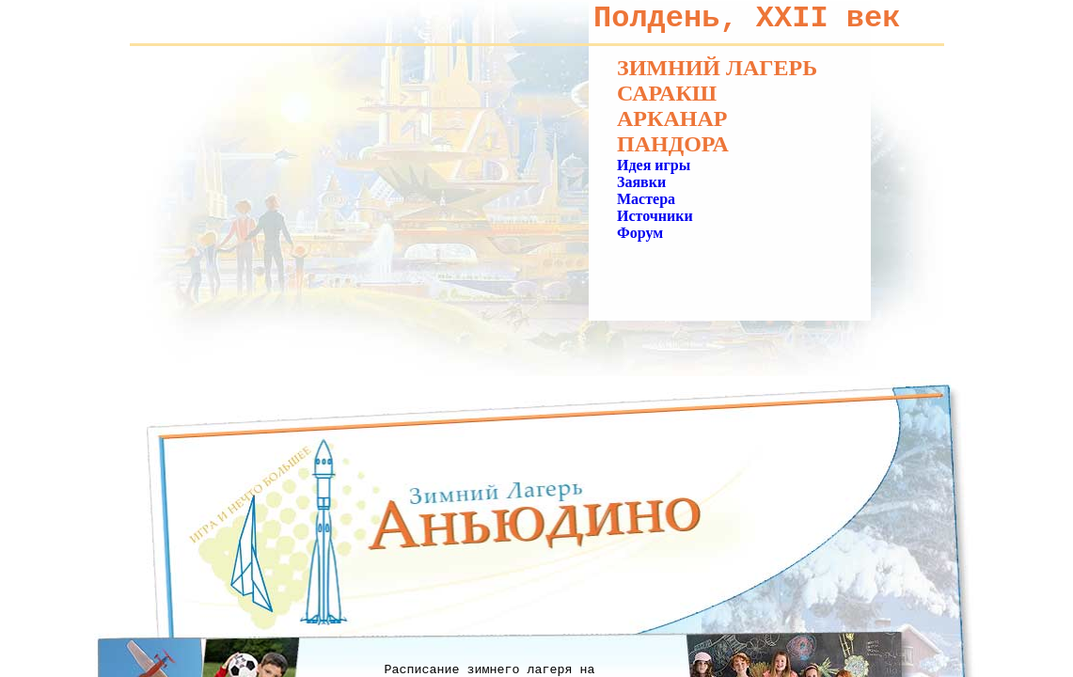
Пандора (673, 144)
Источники (655, 216)
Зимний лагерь (717, 67)
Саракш (667, 93)
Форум (640, 233)
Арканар (672, 118)
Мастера (646, 199)
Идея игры (653, 165)
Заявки (641, 182)
